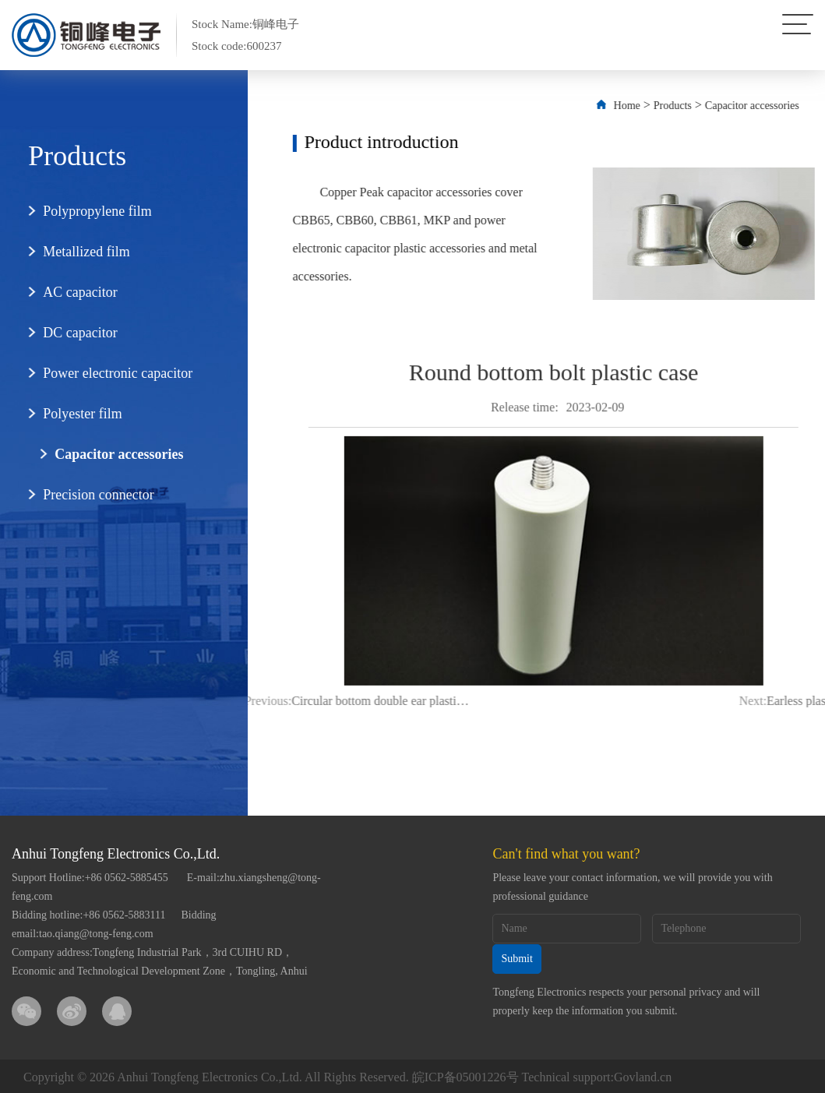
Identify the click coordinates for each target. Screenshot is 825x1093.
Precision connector (89, 494)
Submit (516, 958)
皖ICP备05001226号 (465, 1074)
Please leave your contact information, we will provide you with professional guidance (632, 887)
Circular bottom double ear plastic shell (329, 700)
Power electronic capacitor (109, 373)
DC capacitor (71, 332)
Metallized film (77, 251)
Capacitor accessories (110, 454)
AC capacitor (71, 292)
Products (694, 105)
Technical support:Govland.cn (597, 1074)
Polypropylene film (88, 211)
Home (647, 105)
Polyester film (74, 413)
